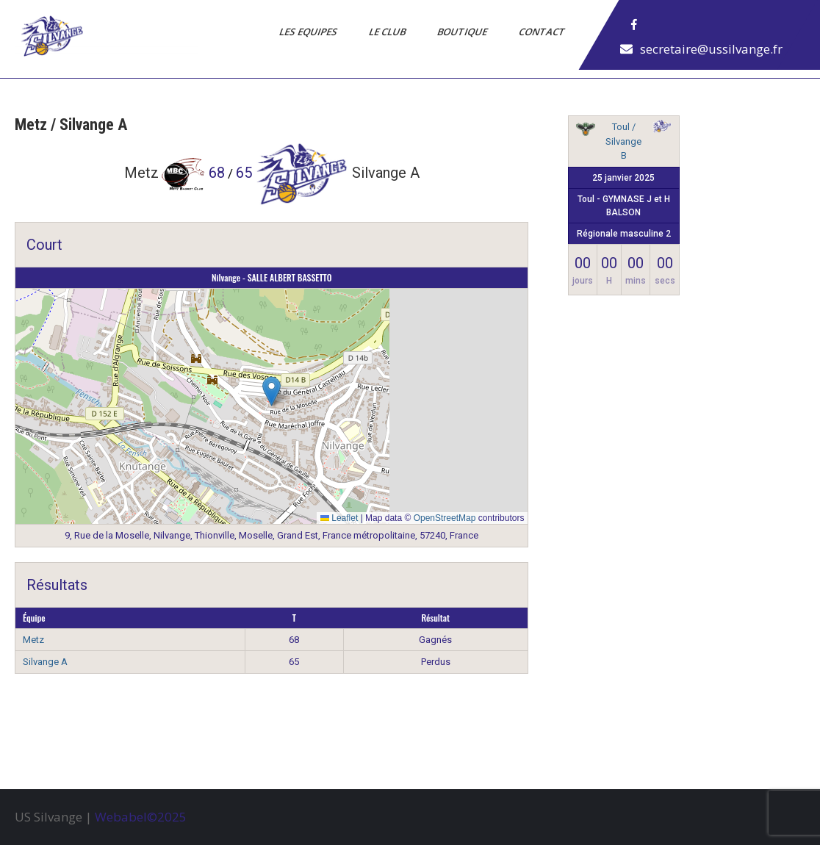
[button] (271, 391)
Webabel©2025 (141, 816)
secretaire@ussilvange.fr (711, 48)
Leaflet (339, 518)
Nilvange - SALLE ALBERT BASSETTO (272, 277)
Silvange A (45, 661)
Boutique (463, 31)
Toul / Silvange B (623, 141)
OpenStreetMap (445, 518)
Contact (543, 31)
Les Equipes (309, 31)
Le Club (388, 31)
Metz (33, 639)
